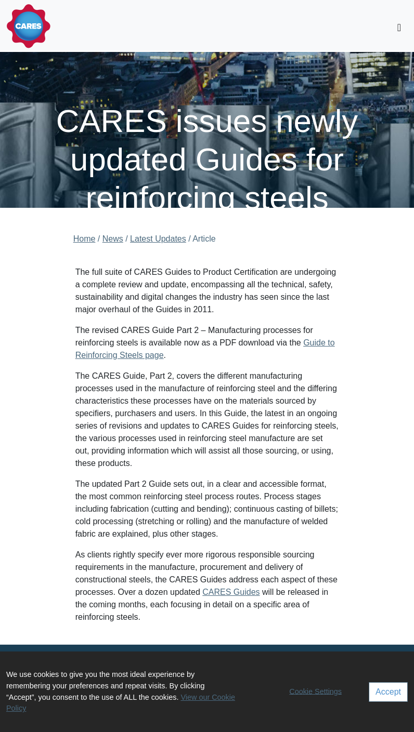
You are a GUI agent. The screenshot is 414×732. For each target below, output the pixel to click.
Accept (388, 691)
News (112, 238)
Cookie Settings (315, 691)
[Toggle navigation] (399, 27)
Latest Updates (158, 238)
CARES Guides (231, 592)
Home (84, 238)
